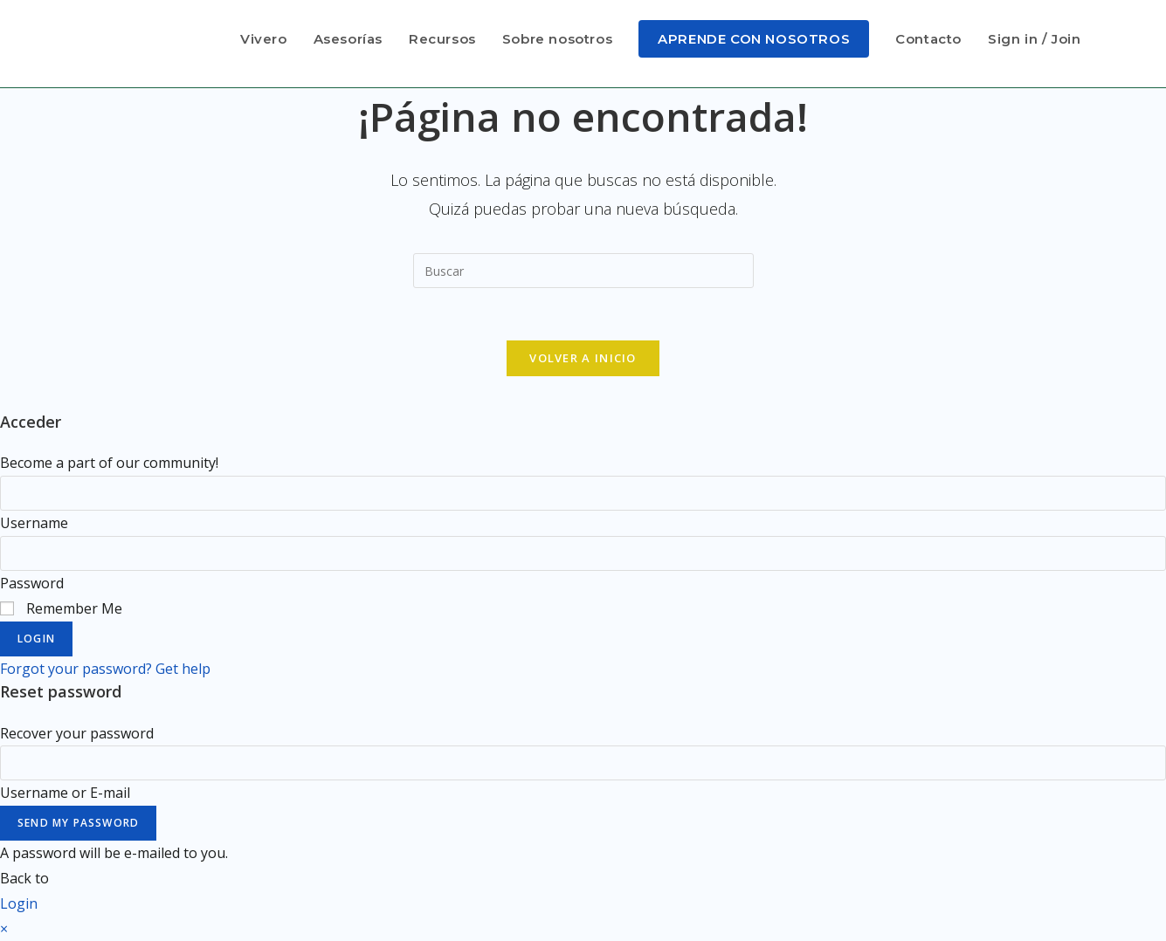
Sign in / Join (1034, 39)
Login (36, 638)
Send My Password (78, 822)
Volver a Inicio (583, 358)
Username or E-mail (65, 792)
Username (34, 522)
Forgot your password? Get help (105, 668)
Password (32, 583)
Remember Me (61, 608)
